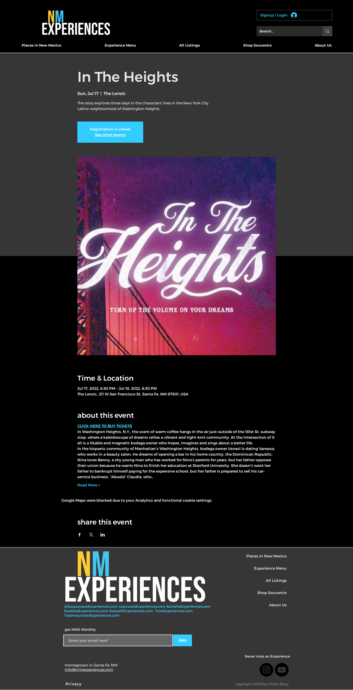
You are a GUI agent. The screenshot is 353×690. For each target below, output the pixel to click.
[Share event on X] (91, 534)
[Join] (182, 640)
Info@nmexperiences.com (89, 669)
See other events (110, 135)
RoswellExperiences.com (131, 611)
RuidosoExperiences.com (86, 611)
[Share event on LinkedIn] (102, 534)
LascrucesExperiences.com (142, 606)
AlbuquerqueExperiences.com (91, 606)
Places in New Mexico (266, 556)
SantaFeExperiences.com (188, 606)
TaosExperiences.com (174, 611)
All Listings (276, 580)
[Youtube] (282, 670)
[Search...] (286, 31)
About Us (278, 605)
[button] (41, 45)
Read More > (88, 485)
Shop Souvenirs (272, 593)
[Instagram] (266, 670)
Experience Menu (270, 568)
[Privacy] (74, 684)
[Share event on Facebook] (79, 534)
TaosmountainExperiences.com (91, 615)
